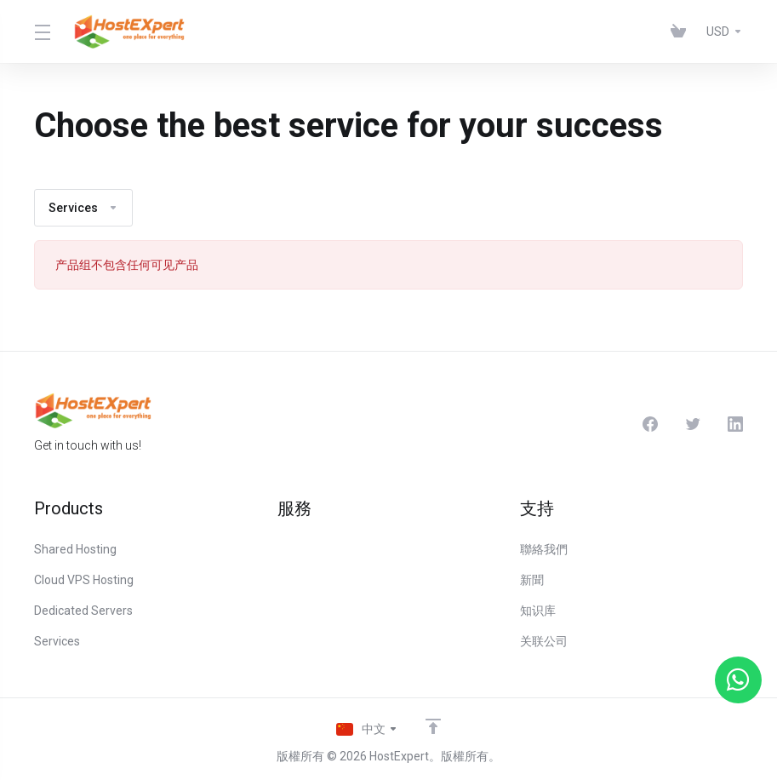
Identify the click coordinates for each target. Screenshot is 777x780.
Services (83, 208)
